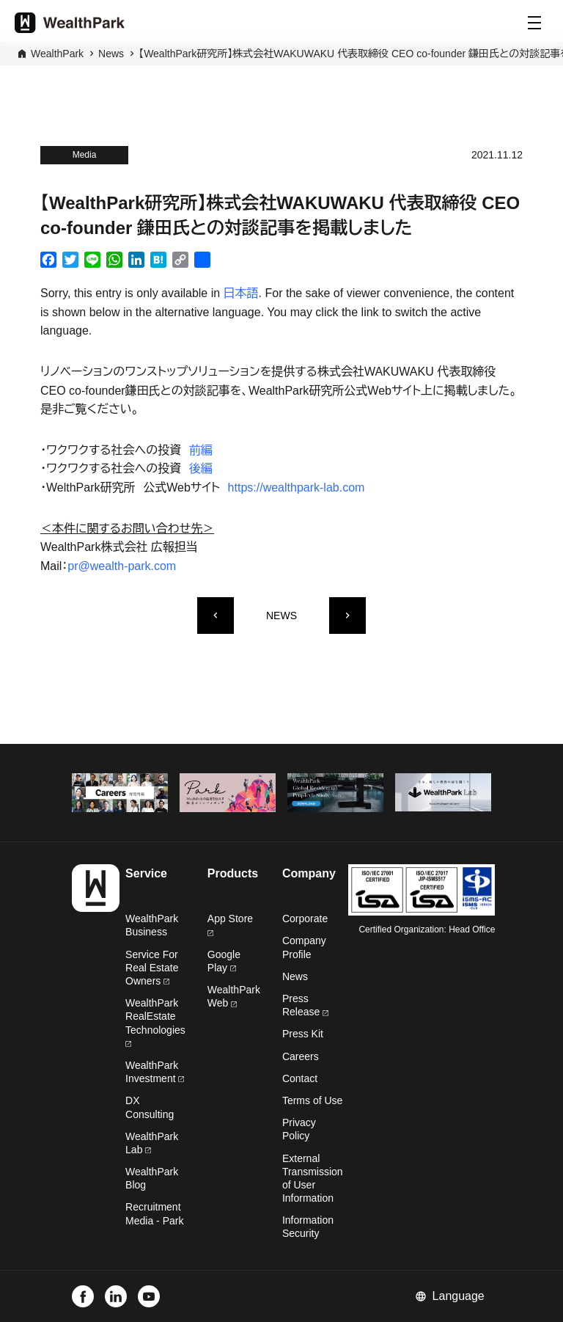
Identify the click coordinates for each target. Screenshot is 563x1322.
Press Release (305, 1005)
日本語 (241, 293)
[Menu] (534, 22)
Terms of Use (312, 1100)
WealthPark (57, 53)
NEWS (281, 615)
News (111, 53)
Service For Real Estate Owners (151, 968)
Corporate (305, 918)
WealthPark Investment (154, 1071)
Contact (299, 1078)
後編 (201, 468)
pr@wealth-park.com (121, 566)
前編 (201, 450)
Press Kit (302, 1034)
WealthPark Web (233, 996)
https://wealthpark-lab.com (296, 487)
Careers (300, 1056)
